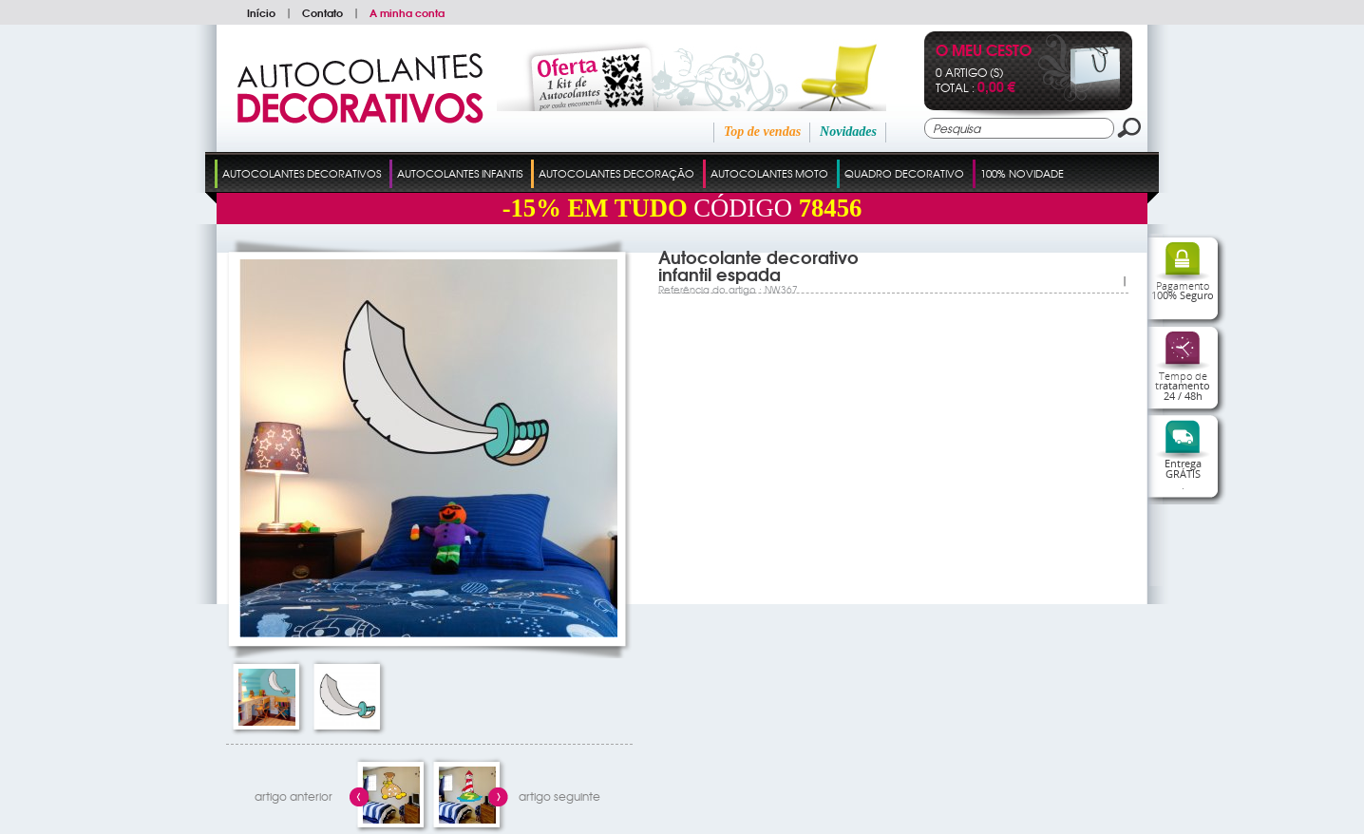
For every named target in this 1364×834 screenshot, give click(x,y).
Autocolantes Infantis (459, 172)
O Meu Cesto (984, 52)
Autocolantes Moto (769, 172)
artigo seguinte (559, 796)
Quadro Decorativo (904, 172)
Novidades (848, 131)
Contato (322, 12)
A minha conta (407, 12)
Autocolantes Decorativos (301, 172)
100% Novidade (1022, 172)
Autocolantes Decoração (616, 172)
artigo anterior (293, 796)
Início (261, 12)
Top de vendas (762, 131)
